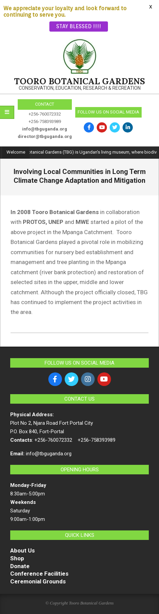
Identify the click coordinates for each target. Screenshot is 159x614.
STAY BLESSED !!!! (78, 26)
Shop (17, 558)
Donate (20, 566)
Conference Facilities (39, 573)
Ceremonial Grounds (38, 581)
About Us (22, 550)
